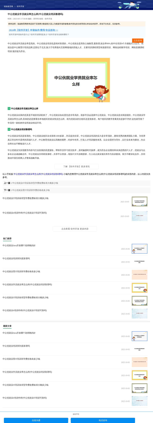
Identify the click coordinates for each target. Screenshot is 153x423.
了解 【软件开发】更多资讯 (76, 166)
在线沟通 (36, 420)
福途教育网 (8, 6)
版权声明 (76, 414)
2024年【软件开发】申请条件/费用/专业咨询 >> (33, 30)
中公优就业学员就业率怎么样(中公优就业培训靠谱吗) (38, 174)
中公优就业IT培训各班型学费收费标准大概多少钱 (35, 183)
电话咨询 (103, 420)
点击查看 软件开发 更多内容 (74, 229)
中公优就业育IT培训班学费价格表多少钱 (31, 190)
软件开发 (20, 6)
